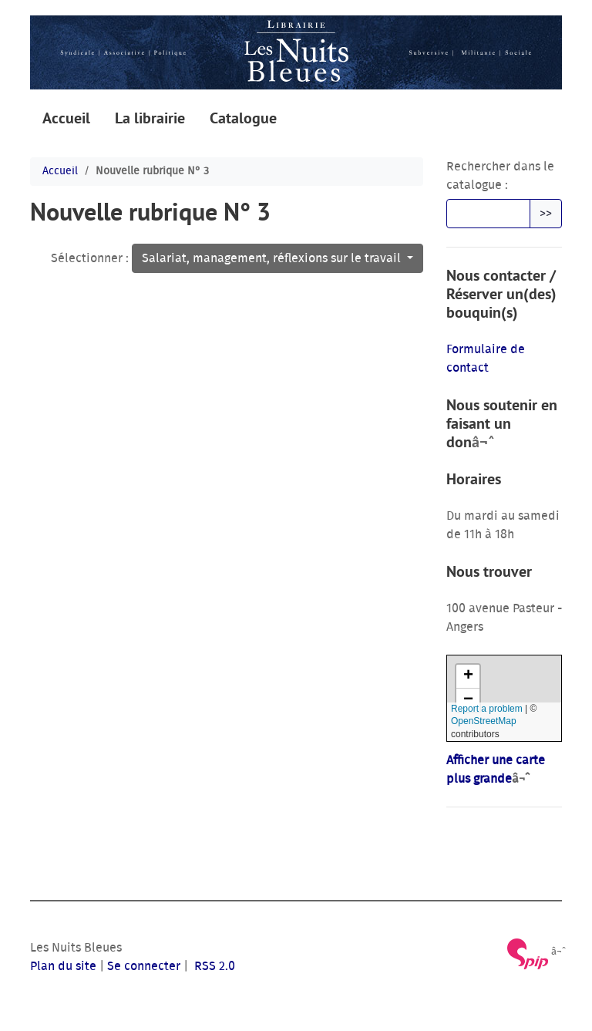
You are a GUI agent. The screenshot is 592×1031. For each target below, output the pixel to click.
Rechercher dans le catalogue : (500, 175)
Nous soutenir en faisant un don (501, 423)
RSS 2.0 (213, 966)
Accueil (66, 118)
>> (546, 213)
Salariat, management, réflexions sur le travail (273, 258)
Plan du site (63, 966)
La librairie (150, 118)
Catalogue (243, 118)
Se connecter (143, 966)
